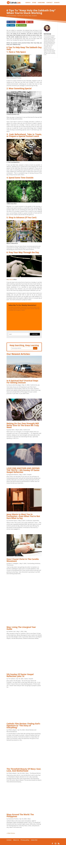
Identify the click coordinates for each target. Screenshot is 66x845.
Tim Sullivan (11, 678)
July (39, 385)
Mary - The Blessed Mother (33, 773)
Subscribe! (34, 840)
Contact (9, 840)
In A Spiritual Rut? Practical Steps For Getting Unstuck (22, 381)
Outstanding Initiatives (33, 563)
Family (26, 15)
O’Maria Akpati (12, 730)
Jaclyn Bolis (11, 429)
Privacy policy (25, 840)
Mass (29, 15)
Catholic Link (11, 631)
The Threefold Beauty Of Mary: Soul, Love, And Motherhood (24, 770)
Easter (26, 678)
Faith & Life (20, 15)
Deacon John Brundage (14, 385)
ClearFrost (10, 114)
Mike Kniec (10, 203)
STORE (34, 2)
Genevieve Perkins (13, 819)
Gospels (29, 474)
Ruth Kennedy (12, 15)
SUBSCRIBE (41, 2)
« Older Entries (11, 833)
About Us (16, 840)
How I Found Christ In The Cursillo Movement (23, 560)
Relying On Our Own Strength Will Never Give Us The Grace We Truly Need (23, 425)
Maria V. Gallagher (13, 563)
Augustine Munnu (13, 474)
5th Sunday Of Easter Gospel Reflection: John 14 (20, 675)
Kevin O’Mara (11, 243)
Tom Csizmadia (12, 162)
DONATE (56, 2)
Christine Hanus (12, 520)
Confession (29, 520)
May (25, 631)
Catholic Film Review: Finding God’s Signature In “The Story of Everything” (23, 725)
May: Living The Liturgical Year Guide (21, 628)
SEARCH (27, 2)
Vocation (34, 15)
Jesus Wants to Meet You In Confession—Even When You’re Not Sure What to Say (23, 516)
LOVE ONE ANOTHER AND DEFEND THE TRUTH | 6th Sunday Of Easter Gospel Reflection (23, 470)
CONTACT (49, 2)
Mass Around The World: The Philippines (20, 815)
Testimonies (10, 565)
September (36, 520)
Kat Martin (10, 279)
